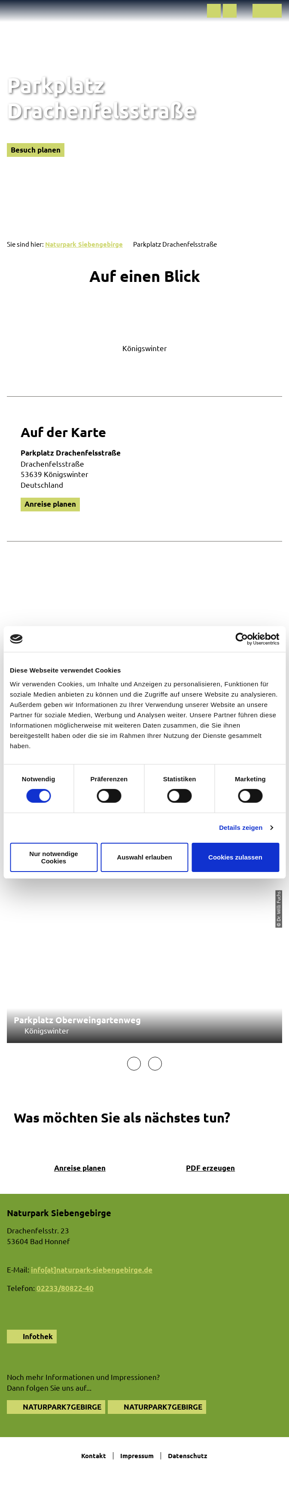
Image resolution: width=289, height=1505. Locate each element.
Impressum (137, 1456)
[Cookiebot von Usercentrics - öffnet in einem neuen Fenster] (241, 639)
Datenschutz (187, 1456)
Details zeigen (240, 827)
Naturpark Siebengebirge (84, 244)
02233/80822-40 (65, 1288)
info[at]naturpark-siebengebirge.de (91, 1269)
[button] (214, 11)
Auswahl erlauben (144, 857)
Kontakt (93, 1456)
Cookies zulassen (235, 857)
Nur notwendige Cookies (53, 857)
